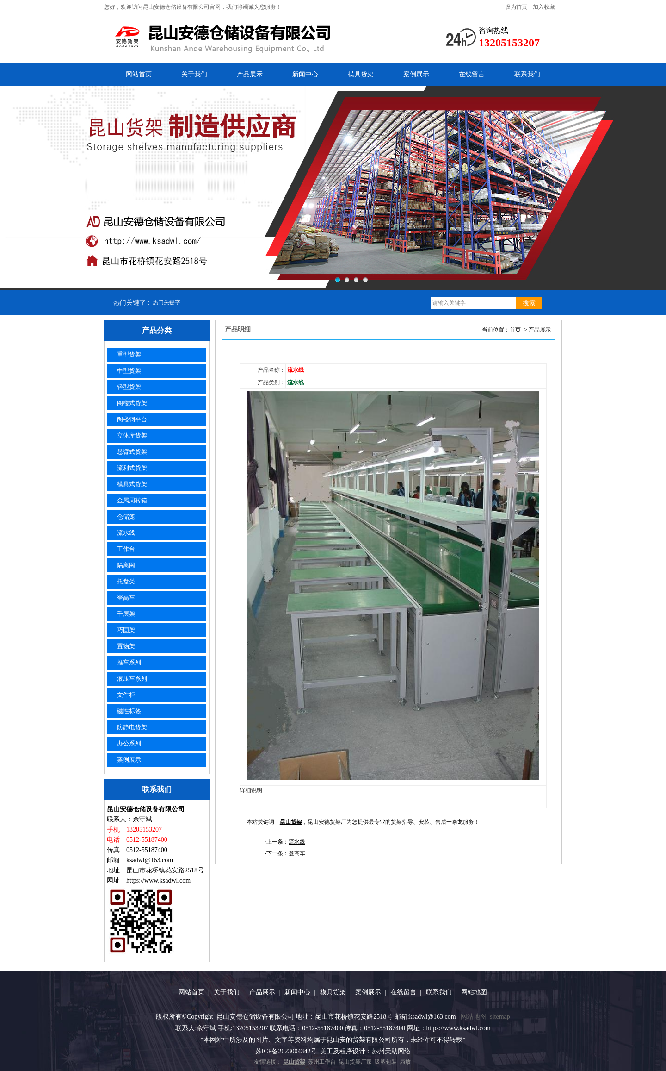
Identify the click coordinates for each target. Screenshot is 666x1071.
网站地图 (474, 992)
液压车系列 (132, 678)
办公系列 (129, 743)
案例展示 (416, 74)
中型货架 (129, 370)
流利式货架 (132, 467)
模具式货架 (132, 484)
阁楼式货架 (132, 403)
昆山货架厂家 (355, 1061)
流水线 (126, 532)
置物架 (126, 646)
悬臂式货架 (132, 451)
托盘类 (126, 581)
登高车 (126, 597)
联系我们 (527, 74)
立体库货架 (132, 435)
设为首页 (516, 7)
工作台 (126, 548)
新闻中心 (305, 74)
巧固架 (126, 629)
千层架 (126, 613)
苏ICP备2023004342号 (286, 1051)
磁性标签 (129, 711)
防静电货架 (132, 727)
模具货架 (361, 74)
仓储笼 (126, 516)
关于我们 (194, 74)
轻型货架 (129, 386)
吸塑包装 (386, 1061)
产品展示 (250, 74)
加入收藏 (544, 7)
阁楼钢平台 (132, 419)
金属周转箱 (132, 500)
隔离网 (126, 565)
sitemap (500, 1016)
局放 (405, 1061)
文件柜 (126, 694)
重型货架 (129, 354)
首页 (515, 329)
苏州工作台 (322, 1061)
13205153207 (509, 43)
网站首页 (139, 74)
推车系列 (129, 662)
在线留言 (472, 74)
